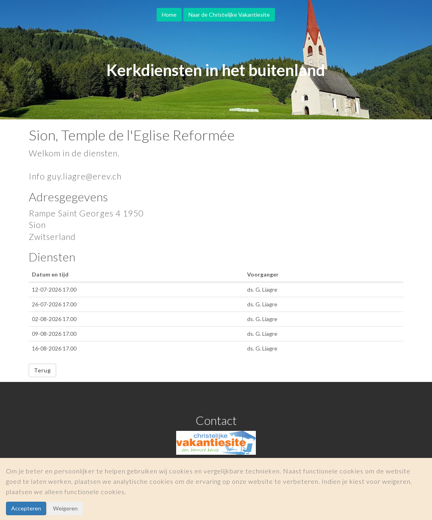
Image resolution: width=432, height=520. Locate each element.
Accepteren (26, 508)
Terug (42, 370)
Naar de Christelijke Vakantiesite (229, 14)
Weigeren (65, 508)
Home (169, 14)
